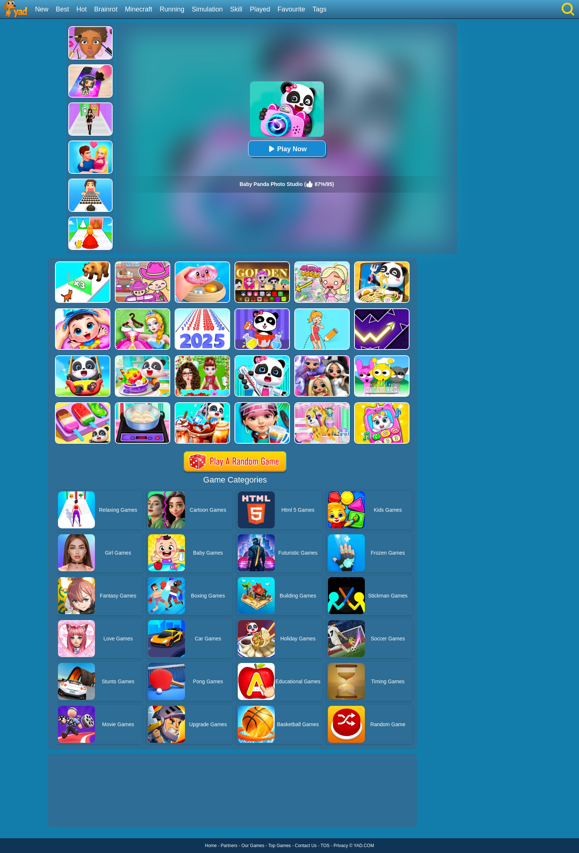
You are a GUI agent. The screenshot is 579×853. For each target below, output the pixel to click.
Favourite (291, 9)
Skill (236, 9)
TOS (325, 845)
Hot (81, 9)
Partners (229, 845)
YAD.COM (364, 845)
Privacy (340, 845)
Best (62, 9)
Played (260, 9)
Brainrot (105, 9)
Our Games (252, 845)
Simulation (207, 9)
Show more (72, 813)
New (41, 9)
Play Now (286, 148)
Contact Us (305, 845)
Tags (319, 9)
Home (211, 845)
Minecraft (138, 9)
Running (172, 9)
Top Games (279, 845)
